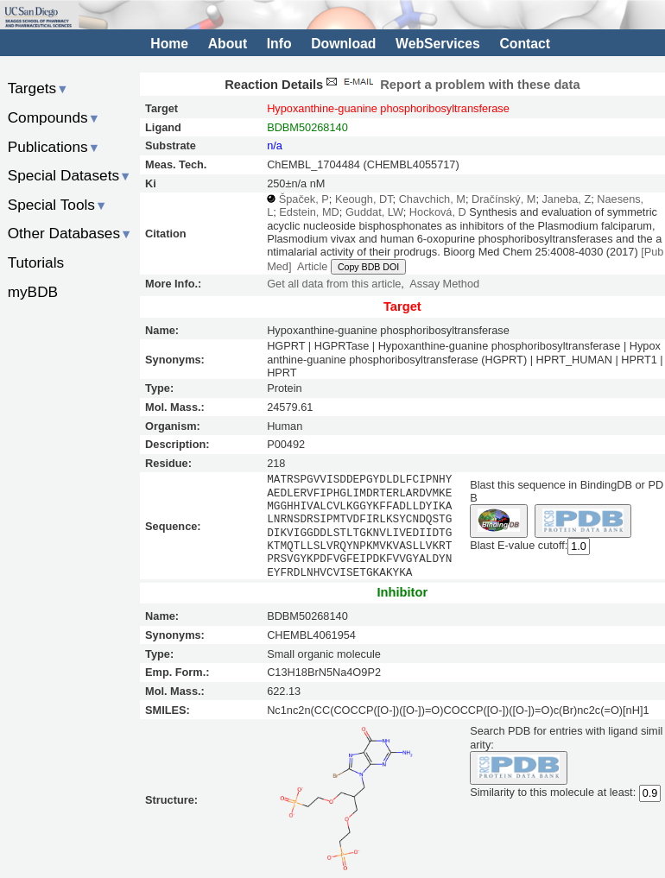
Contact (524, 43)
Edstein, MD (309, 211)
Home (169, 43)
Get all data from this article (334, 283)
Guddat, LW (374, 211)
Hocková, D (437, 211)
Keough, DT (364, 199)
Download (343, 43)
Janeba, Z (566, 199)
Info (279, 43)
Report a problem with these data (451, 85)
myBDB (33, 291)
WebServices (438, 43)
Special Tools (58, 204)
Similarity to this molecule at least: (553, 791)
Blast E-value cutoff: (518, 545)
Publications (54, 146)
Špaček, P (304, 199)
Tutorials (36, 262)
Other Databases (70, 233)
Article (312, 266)
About (227, 43)
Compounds (54, 117)
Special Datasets (70, 175)
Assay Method (444, 283)
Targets (38, 88)
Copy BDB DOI (368, 267)
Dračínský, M (503, 199)
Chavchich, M (432, 199)
